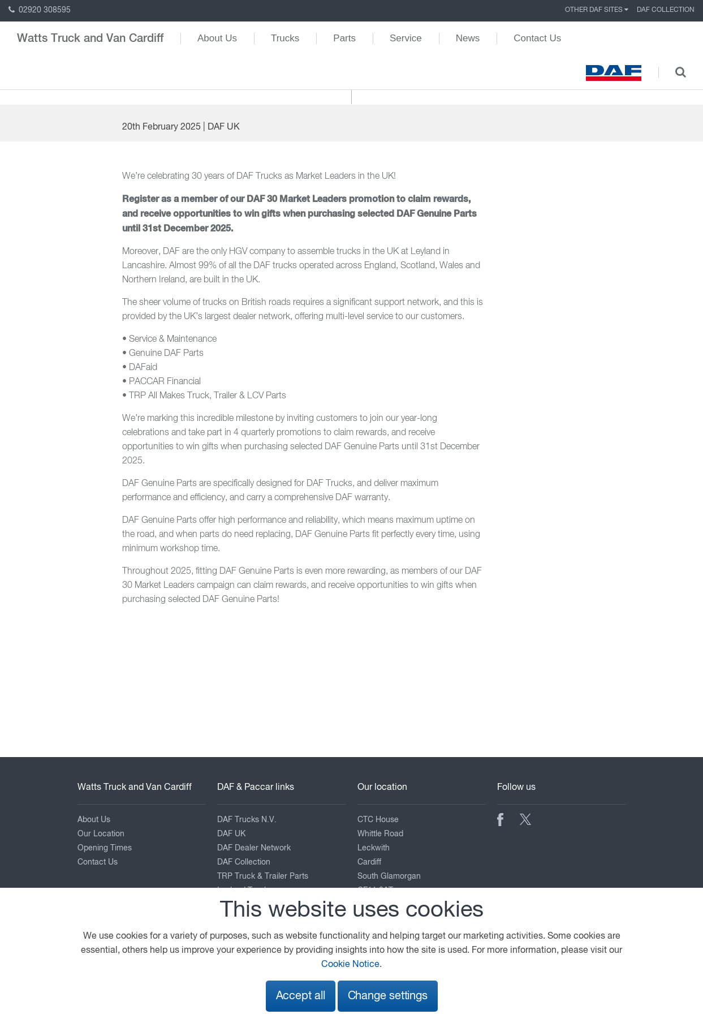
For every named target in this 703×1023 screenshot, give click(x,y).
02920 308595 (39, 10)
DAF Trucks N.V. (247, 820)
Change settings (388, 996)
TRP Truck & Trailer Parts (262, 876)
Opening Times (104, 848)
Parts (344, 38)
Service (406, 38)
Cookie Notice (350, 964)
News (468, 38)
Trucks (285, 38)
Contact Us (537, 38)
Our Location (100, 834)
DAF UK (231, 834)
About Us (217, 38)
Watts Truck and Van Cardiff (90, 38)
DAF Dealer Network (254, 848)
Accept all (300, 996)
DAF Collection (666, 10)
